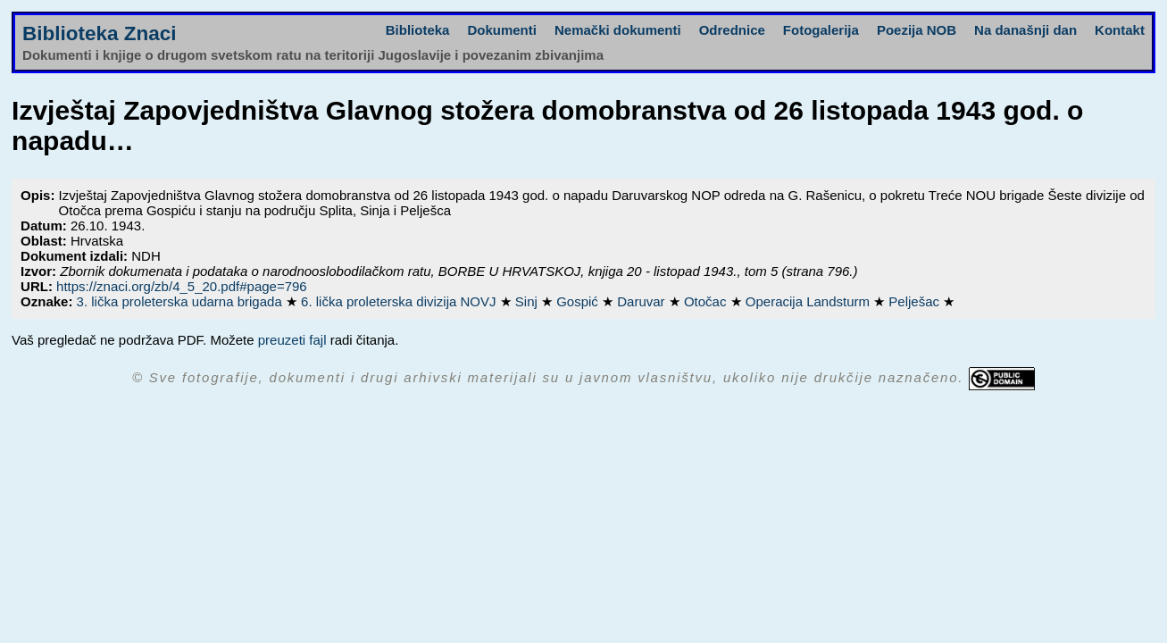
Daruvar (643, 301)
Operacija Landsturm (809, 301)
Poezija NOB (916, 30)
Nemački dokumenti (617, 30)
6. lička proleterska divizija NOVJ (400, 301)
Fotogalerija (821, 30)
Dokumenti (502, 30)
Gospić (579, 301)
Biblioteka (418, 30)
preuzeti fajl (292, 339)
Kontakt (1120, 30)
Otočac (707, 301)
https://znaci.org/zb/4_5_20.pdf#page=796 (181, 286)
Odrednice (732, 30)
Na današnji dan (1025, 30)
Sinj (528, 301)
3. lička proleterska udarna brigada (181, 301)
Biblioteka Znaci (99, 33)
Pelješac (915, 301)
